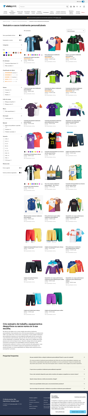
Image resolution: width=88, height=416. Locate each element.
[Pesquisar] (67, 6)
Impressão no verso (8, 40)
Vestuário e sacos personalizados (19, 21)
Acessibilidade (32, 408)
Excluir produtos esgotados (10, 172)
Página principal (6, 21)
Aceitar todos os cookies (78, 411)
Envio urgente (6, 167)
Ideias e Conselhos (33, 406)
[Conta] (80, 6)
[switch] (82, 1)
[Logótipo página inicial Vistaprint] (10, 6)
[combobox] (43, 6)
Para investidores (47, 404)
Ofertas (83, 12)
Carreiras (46, 402)
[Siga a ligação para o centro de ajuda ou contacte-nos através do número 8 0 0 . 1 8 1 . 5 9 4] (71, 6)
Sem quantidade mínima (9, 35)
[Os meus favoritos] (77, 6)
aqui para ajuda (13, 403)
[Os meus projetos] (74, 6)
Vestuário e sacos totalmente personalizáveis (39, 21)
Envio (30, 404)
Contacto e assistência (34, 402)
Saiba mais (58, 17)
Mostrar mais (6, 163)
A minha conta (32, 400)
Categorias (5, 45)
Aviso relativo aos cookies (57, 408)
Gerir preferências (60, 411)
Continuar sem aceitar (80, 396)
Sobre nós (46, 400)
